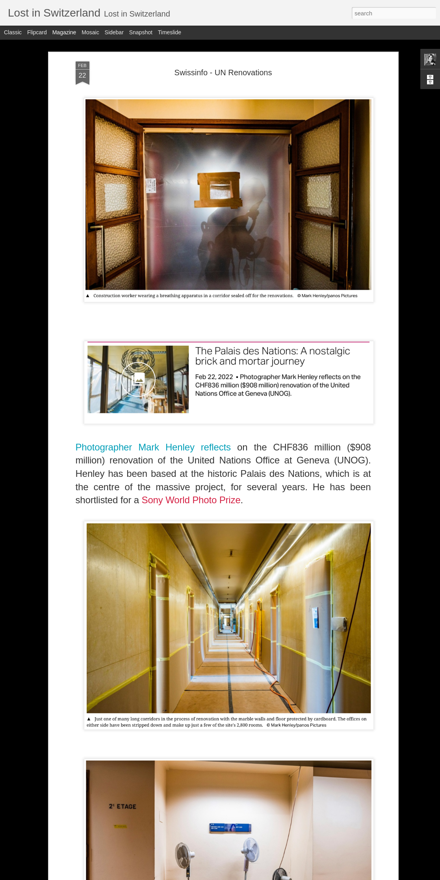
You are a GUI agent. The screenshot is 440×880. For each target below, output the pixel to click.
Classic (13, 32)
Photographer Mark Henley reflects (156, 447)
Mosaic (90, 32)
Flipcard (37, 32)
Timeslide (169, 32)
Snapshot (140, 32)
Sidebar (114, 32)
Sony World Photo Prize (191, 500)
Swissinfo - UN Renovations (223, 72)
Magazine (64, 32)
